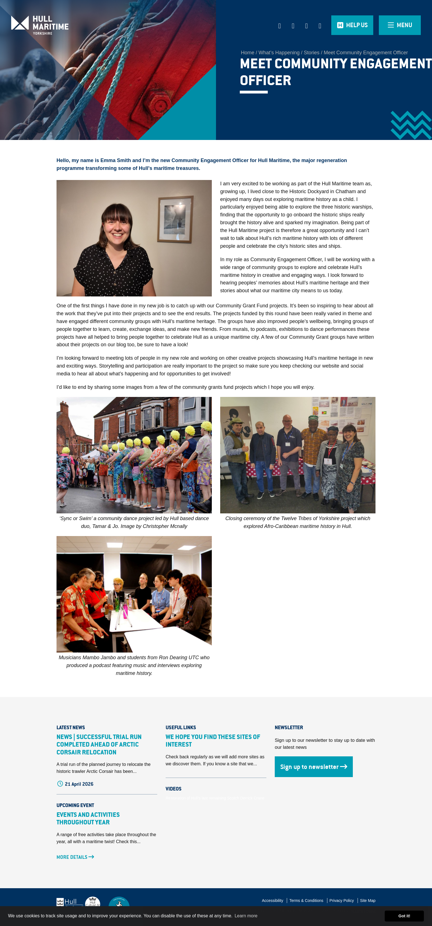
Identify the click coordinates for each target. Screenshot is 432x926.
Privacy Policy (342, 900)
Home (247, 52)
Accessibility (272, 900)
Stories (312, 52)
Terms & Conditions (306, 900)
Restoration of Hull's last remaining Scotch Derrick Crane (215, 798)
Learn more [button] (245, 915)
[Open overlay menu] (400, 25)
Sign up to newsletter (313, 766)
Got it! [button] (404, 916)
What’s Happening (279, 52)
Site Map (367, 900)
